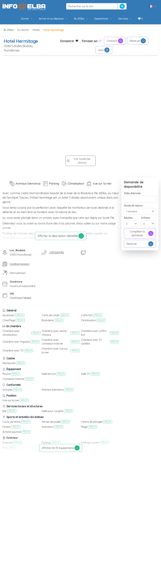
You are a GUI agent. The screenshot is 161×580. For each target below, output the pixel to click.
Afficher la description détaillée (61, 236)
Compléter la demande (141, 233)
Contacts (115, 40)
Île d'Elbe (81, 18)
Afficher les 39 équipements (61, 447)
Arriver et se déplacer (53, 18)
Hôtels (36, 30)
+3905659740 (56, 252)
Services (125, 18)
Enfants (145, 217)
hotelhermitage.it (19, 264)
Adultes (128, 217)
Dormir (27, 18)
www (103, 49)
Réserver (138, 40)
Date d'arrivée (132, 193)
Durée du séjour (133, 205)
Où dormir (23, 30)
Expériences (103, 18)
